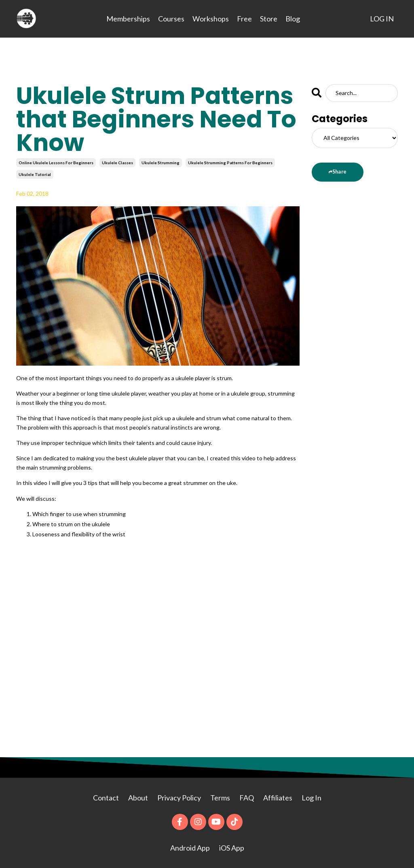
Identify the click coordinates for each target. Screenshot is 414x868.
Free (244, 18)
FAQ (246, 797)
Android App (190, 847)
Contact (106, 797)
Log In (311, 797)
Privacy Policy (179, 797)
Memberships (128, 18)
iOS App (231, 847)
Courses (171, 18)
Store (268, 18)
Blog (292, 18)
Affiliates (277, 797)
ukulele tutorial (35, 174)
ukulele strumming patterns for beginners (230, 162)
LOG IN (382, 18)
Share (339, 172)
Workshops (210, 18)
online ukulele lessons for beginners (56, 162)
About (138, 797)
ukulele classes (117, 162)
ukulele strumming (161, 162)
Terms (220, 797)
